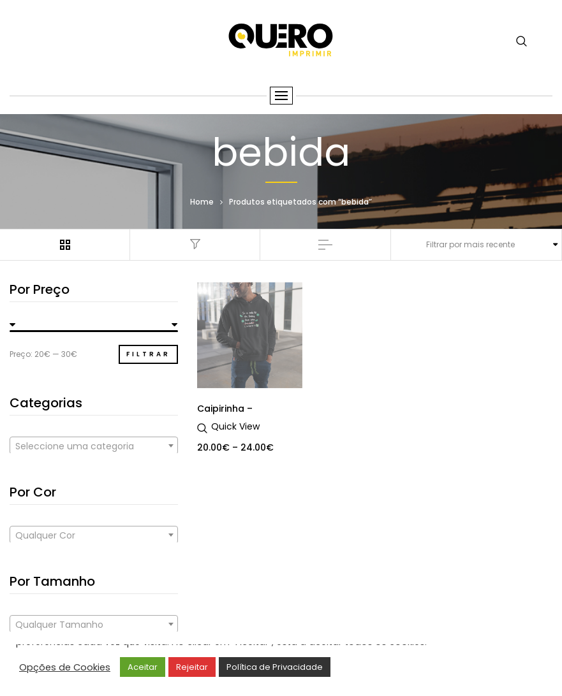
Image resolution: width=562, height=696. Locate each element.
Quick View (235, 426)
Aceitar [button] (143, 667)
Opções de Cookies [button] (64, 667)
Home (202, 201)
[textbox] (93, 446)
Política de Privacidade (274, 667)
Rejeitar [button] (192, 667)
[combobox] (94, 445)
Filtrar (148, 354)
